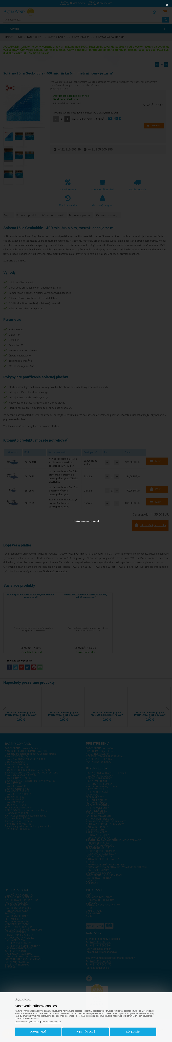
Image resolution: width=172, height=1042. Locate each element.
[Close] (167, 5)
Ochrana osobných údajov (29, 1020)
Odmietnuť (39, 1030)
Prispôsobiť (85, 1030)
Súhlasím (131, 1030)
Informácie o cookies (55, 1020)
